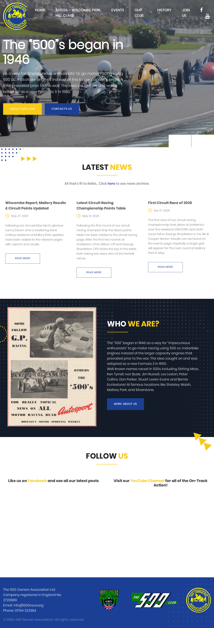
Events (117, 10)
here (111, 183)
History (164, 10)
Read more (24, 255)
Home (40, 10)
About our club (22, 109)
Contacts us (62, 109)
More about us (125, 404)
